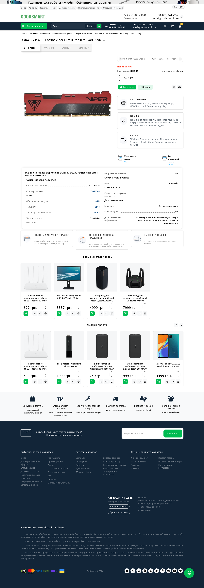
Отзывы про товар (57, 472)
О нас (23, 8)
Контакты (33, 8)
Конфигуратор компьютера (165, 466)
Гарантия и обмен (48, 8)
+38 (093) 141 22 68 (168, 15)
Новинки (52, 479)
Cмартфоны (81, 461)
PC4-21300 (95, 191)
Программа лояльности (88, 8)
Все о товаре (30, 47)
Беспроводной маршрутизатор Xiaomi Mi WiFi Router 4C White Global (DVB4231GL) (35, 299)
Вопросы (84, 47)
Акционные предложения (107, 16)
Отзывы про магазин (58, 468)
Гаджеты (80, 465)
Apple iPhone (85, 16)
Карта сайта (54, 458)
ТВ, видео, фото (83, 472)
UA (175, 7)
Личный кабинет (139, 458)
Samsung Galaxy (67, 16)
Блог (50, 475)
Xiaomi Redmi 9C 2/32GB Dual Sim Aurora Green (168, 365)
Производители (55, 461)
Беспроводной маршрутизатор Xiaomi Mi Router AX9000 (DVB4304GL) (135, 299)
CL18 (97, 206)
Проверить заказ (119, 512)
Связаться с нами (29, 484)
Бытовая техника (111, 458)
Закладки (135, 465)
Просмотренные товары (170, 461)
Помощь (145, 87)
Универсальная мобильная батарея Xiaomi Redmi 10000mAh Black (102, 367)
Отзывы (66, 47)
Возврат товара (166, 458)
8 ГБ (97, 201)
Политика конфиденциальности (31, 480)
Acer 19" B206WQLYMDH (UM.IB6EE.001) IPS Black (69, 296)
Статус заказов (28, 467)
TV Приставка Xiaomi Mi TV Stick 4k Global (69, 365)
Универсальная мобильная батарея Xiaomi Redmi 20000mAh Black (135, 367)
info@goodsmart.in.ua (166, 18)
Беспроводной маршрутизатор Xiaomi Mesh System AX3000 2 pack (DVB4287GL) (102, 299)
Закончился (127, 87)
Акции (51, 465)
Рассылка (135, 468)
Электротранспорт (112, 461)
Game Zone (81, 458)
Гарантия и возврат (30, 475)
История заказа (138, 461)
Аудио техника (83, 468)
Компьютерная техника (114, 465)
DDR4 (97, 212)
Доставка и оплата (67, 8)
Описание (49, 47)
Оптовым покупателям (112, 8)
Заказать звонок (119, 506)
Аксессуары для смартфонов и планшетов (110, 471)
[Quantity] (119, 78)
